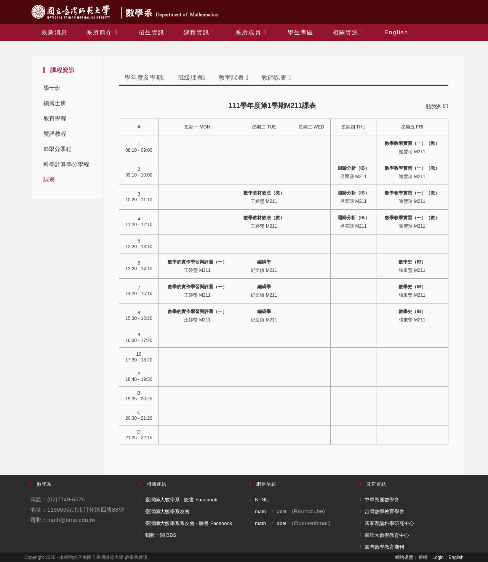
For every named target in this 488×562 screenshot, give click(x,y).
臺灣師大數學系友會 (167, 511)
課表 (49, 179)
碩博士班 (54, 103)
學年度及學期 (145, 77)
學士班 (52, 88)
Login (437, 557)
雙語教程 (54, 133)
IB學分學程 (57, 149)
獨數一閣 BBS (160, 535)
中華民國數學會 (382, 500)
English (456, 557)
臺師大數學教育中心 (387, 535)
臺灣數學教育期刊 (384, 547)
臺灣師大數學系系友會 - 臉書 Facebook (188, 523)
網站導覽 (404, 557)
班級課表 (192, 77)
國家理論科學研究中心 (389, 523)
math (260, 511)
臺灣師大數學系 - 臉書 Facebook (181, 500)
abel (281, 511)
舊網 (422, 557)
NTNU (262, 500)
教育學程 (54, 118)
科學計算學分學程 (66, 164)
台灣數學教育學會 (384, 511)
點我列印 (437, 106)
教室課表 (233, 77)
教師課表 (276, 77)
